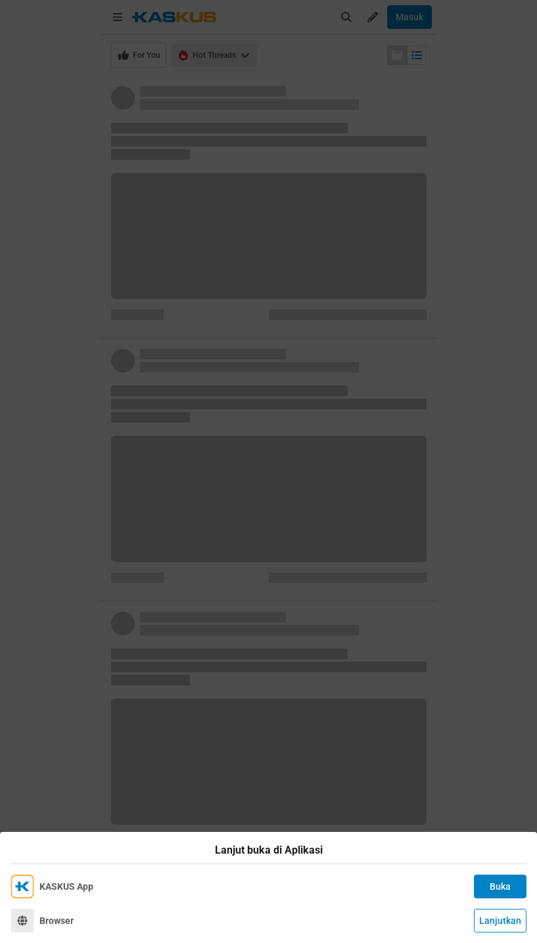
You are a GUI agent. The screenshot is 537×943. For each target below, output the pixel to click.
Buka (500, 886)
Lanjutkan (500, 920)
